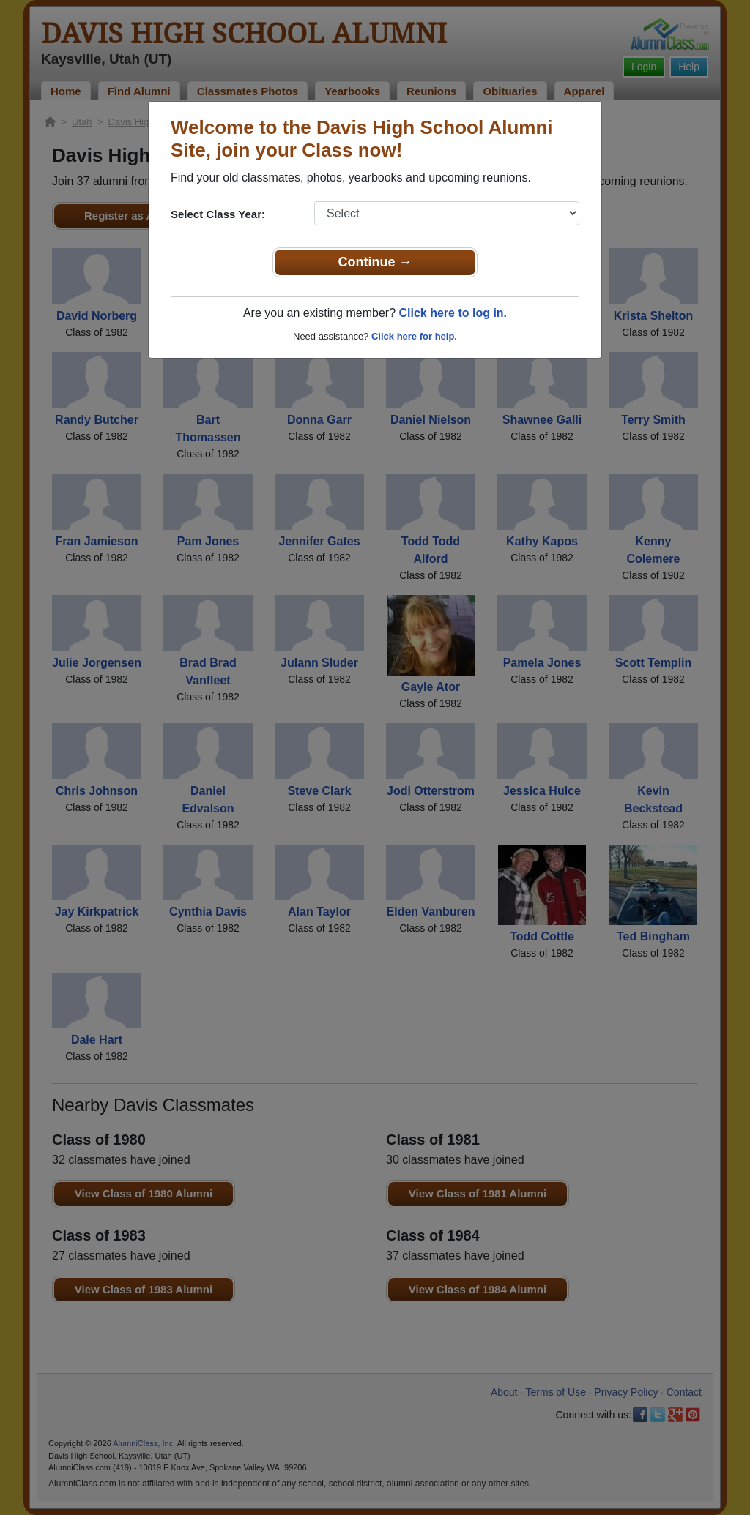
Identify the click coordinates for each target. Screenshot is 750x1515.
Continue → (375, 262)
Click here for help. (414, 336)
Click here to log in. (452, 313)
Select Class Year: (218, 214)
